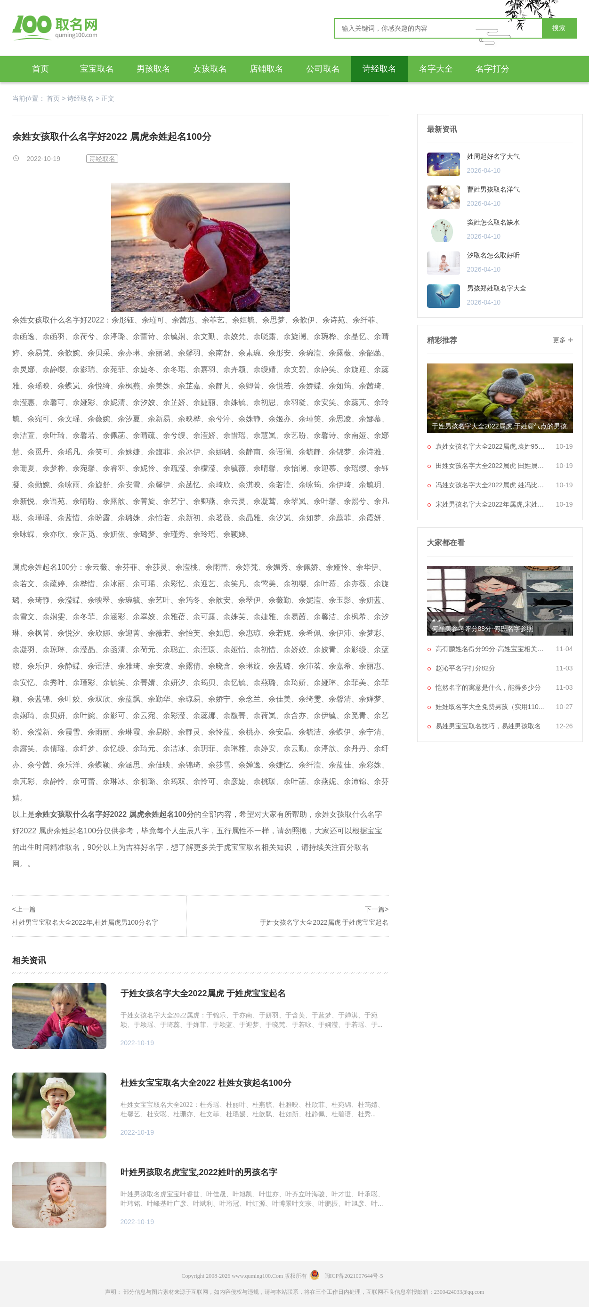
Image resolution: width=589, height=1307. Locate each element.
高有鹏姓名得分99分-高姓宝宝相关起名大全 (492, 649)
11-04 (564, 649)
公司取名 (323, 68)
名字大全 (436, 68)
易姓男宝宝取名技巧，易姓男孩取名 (488, 726)
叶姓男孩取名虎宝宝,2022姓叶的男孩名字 (199, 1172)
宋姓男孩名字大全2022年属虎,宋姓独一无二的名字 (492, 504)
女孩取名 (210, 68)
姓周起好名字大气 (493, 156)
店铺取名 (266, 68)
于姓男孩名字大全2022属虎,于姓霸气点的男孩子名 (505, 426)
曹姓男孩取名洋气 (493, 189)
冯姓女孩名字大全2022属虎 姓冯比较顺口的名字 (492, 485)
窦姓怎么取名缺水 (493, 222)
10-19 (564, 446)
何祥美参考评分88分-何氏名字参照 (482, 628)
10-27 (564, 706)
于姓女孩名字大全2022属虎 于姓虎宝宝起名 (324, 922)
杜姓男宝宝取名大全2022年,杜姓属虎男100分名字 (85, 922)
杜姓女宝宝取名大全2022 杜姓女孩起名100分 (206, 1083)
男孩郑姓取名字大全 (496, 288)
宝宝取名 (97, 68)
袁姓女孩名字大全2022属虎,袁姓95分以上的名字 (492, 446)
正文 (107, 98)
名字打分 (492, 68)
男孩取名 (153, 68)
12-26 (564, 726)
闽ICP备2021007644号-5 (353, 1276)
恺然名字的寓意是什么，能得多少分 (488, 687)
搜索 (558, 28)
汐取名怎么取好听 (493, 255)
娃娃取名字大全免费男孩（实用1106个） (492, 706)
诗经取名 (379, 68)
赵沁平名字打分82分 (466, 668)
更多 (559, 340)
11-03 (564, 668)
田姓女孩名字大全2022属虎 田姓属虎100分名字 (492, 465)
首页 (40, 68)
